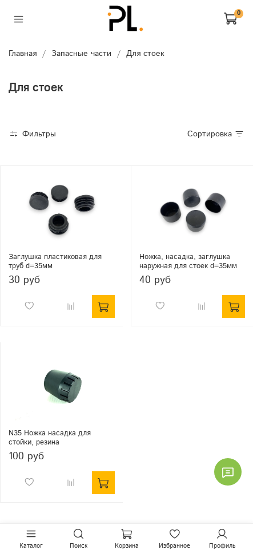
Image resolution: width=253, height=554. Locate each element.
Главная (23, 53)
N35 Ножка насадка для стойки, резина (50, 437)
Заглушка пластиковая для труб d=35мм (55, 261)
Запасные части (81, 53)
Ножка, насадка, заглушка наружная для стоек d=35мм (188, 261)
